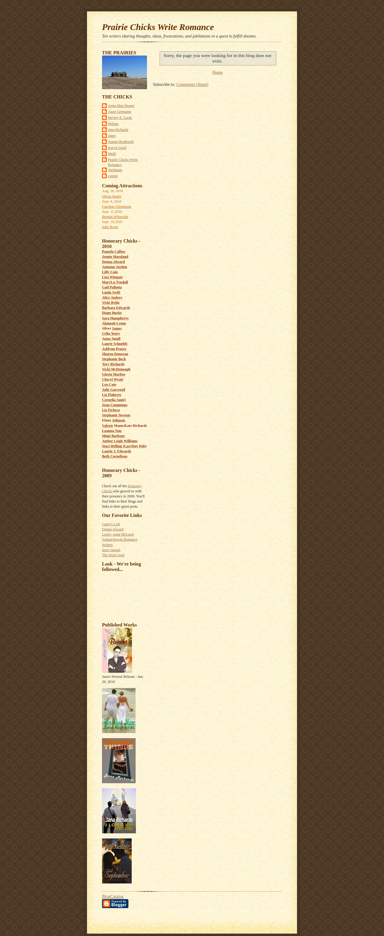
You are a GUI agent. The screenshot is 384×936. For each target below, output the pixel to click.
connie (113, 176)
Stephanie (115, 170)
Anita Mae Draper (121, 106)
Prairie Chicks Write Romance (158, 27)
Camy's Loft (111, 524)
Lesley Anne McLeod (118, 534)
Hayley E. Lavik (120, 118)
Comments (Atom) (192, 84)
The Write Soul (113, 555)
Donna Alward (112, 529)
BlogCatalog (113, 896)
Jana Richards (118, 130)
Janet (112, 136)
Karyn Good (117, 148)
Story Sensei (111, 550)
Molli (112, 154)
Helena (113, 124)
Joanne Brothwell (121, 142)
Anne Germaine (119, 112)
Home (217, 72)
